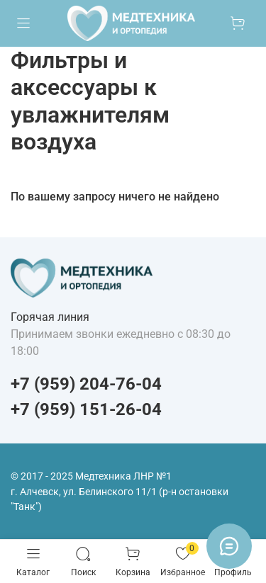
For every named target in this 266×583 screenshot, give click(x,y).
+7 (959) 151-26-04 (86, 409)
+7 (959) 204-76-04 (86, 384)
